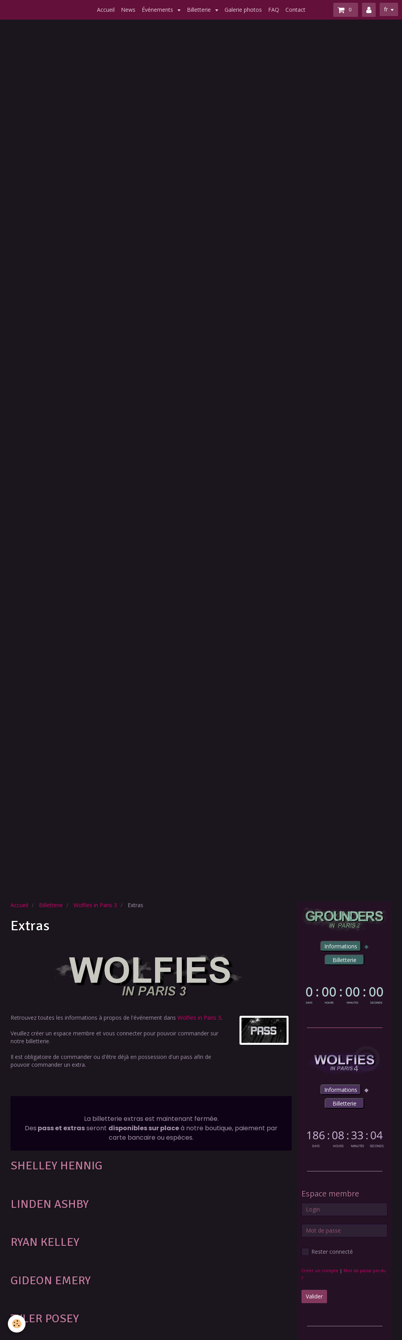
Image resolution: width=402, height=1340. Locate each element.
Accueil (106, 9)
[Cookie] (17, 1324)
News (128, 9)
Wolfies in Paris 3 (95, 905)
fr (386, 9)
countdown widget (344, 994)
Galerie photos (243, 9)
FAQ (273, 9)
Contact (295, 9)
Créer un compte (320, 1270)
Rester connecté (327, 1252)
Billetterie (199, 9)
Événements (158, 9)
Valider (314, 1296)
